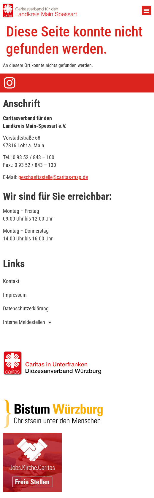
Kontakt (11, 281)
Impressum (15, 295)
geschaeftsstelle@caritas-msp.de (53, 177)
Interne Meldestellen (27, 322)
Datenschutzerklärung (26, 308)
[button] (146, 10)
